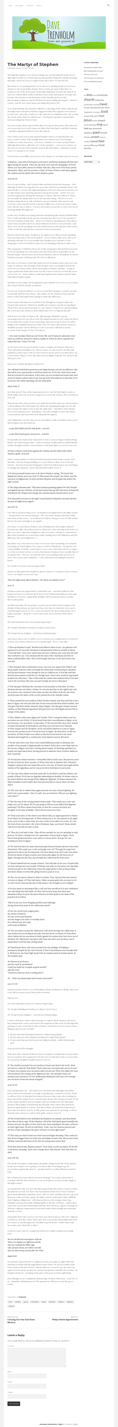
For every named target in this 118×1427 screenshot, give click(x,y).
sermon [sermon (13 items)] (87, 145)
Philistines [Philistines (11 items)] (87, 137)
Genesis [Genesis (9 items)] (95, 112)
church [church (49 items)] (89, 99)
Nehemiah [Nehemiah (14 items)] (97, 128)
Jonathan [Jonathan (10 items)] (95, 121)
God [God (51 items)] (104, 111)
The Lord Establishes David (93, 82)
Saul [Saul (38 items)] (101, 141)
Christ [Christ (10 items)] (95, 95)
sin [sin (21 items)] (91, 145)
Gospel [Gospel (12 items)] (86, 116)
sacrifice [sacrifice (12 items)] (87, 142)
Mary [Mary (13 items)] (91, 128)
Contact (30, 6)
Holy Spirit (34, 1302)
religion (61, 1302)
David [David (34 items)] (103, 104)
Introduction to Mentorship (93, 68)
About (39, 6)
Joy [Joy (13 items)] (90, 125)
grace (26, 1302)
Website (10, 1392)
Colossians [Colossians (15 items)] (99, 100)
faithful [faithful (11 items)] (107, 108)
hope (43, 1302)
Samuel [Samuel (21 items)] (94, 141)
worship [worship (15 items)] (87, 148)
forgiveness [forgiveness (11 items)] (88, 112)
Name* (9, 1372)
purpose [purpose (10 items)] (103, 137)
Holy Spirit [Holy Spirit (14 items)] (93, 116)
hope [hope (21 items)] (101, 115)
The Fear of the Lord (90, 75)
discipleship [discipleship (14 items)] (95, 107)
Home (9, 6)
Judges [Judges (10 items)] (94, 125)
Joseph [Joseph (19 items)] (101, 120)
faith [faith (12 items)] (102, 108)
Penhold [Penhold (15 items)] (103, 133)
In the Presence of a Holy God (94, 78)
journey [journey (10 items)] (86, 125)
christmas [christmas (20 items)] (102, 95)
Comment (10, 1346)
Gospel (17, 1302)
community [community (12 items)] (88, 105)
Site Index (19, 6)
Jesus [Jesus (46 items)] (88, 120)
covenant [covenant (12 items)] (96, 105)
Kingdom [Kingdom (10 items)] (105, 125)
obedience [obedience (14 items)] (88, 133)
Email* (9, 1382)
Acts (10, 1302)
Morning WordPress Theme (51, 1424)
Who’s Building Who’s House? (93, 71)
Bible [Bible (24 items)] (90, 95)
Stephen (70, 1302)
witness (11, 1306)
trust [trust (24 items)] (102, 145)
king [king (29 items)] (99, 124)
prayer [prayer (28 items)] (95, 137)
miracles (52, 1302)
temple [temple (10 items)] (96, 145)
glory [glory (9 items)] (99, 112)
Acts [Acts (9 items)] (85, 95)
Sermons (22, 1297)
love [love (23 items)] (86, 128)
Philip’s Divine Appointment (65, 1319)
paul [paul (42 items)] (96, 132)
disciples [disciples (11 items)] (87, 108)
